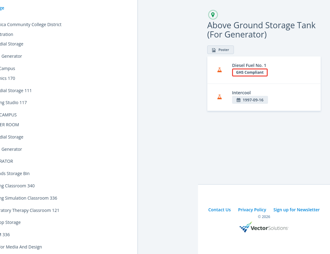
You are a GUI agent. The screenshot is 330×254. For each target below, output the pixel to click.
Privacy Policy (252, 210)
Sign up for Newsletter (297, 210)
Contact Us (219, 210)
